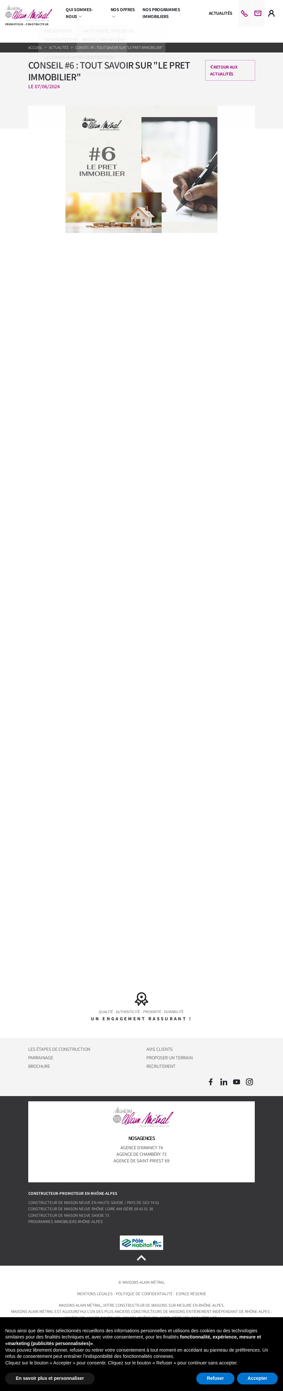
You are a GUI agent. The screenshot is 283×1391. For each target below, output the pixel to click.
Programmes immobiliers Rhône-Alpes (65, 1221)
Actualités (59, 47)
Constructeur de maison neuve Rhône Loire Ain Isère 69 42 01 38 (90, 1209)
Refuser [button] (215, 1378)
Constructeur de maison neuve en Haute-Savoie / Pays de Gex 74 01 (93, 1202)
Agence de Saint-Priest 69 (141, 1160)
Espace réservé (191, 1294)
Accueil (35, 47)
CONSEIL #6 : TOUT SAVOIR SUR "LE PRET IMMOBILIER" (119, 47)
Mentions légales (95, 1294)
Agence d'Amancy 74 (141, 1147)
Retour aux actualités (224, 70)
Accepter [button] (257, 1378)
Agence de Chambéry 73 (141, 1154)
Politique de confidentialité (144, 1294)
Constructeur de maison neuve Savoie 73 (68, 1215)
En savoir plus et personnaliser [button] (50, 1378)
